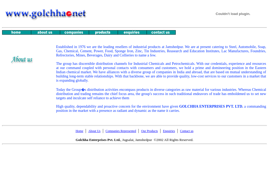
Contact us (186, 131)
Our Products (149, 131)
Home (79, 131)
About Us (94, 131)
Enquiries (169, 131)
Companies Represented (121, 131)
